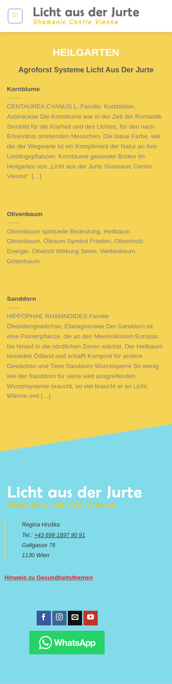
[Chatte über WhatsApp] (67, 642)
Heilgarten (86, 52)
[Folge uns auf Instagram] (59, 618)
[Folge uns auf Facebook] (44, 618)
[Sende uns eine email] (75, 618)
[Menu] (15, 16)
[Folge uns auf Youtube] (90, 618)
